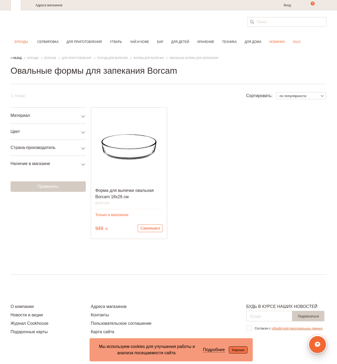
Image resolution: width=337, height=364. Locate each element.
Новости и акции (27, 315)
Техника (229, 42)
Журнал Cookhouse (29, 323)
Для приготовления (84, 42)
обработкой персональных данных (297, 328)
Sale (297, 42)
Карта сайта (102, 332)
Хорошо (238, 350)
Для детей (180, 42)
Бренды (21, 42)
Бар (160, 42)
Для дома (253, 42)
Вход (287, 5)
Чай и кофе (139, 42)
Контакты (100, 315)
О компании (22, 306)
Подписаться (308, 316)
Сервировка (47, 42)
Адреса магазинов (49, 5)
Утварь (116, 42)
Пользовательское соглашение (121, 323)
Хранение (205, 42)
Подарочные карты (29, 332)
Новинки (277, 42)
